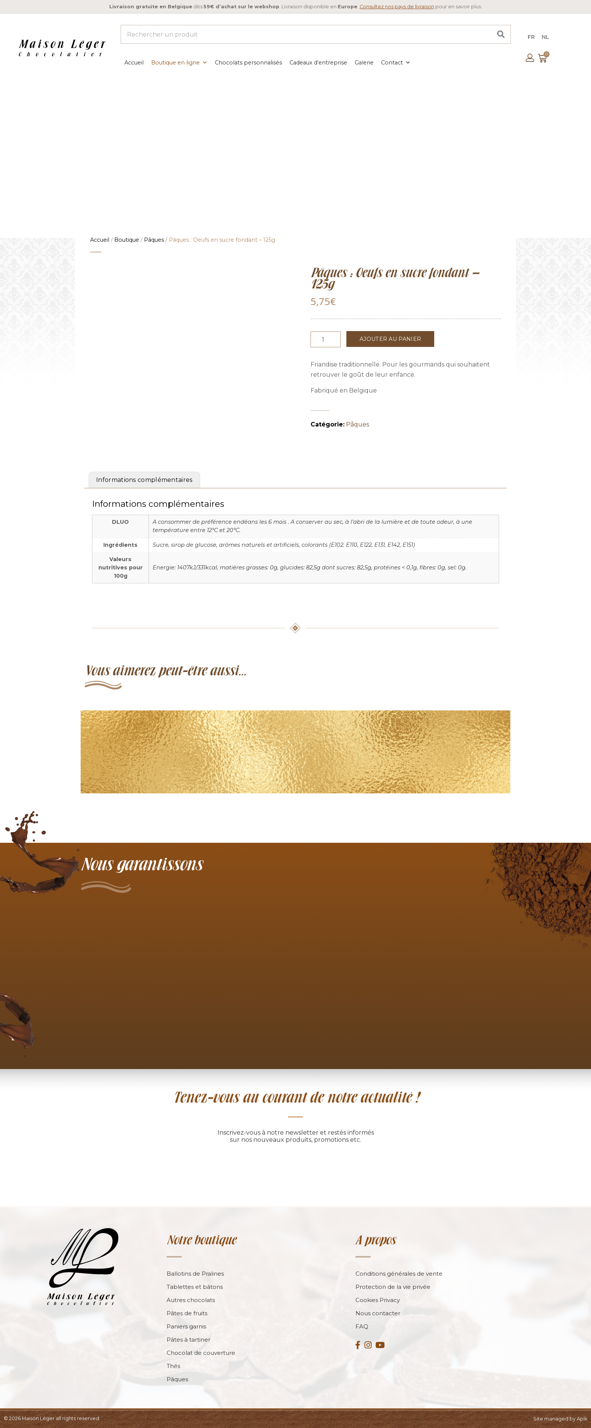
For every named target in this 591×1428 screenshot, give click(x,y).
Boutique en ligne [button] (179, 62)
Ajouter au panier (390, 339)
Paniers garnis (186, 1326)
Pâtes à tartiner (188, 1339)
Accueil (134, 62)
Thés (173, 1366)
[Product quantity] (326, 339)
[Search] (500, 34)
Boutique (126, 239)
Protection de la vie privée (392, 1287)
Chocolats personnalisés (248, 62)
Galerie (364, 62)
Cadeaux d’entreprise (318, 62)
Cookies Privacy (377, 1300)
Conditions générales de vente (398, 1273)
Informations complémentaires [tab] (144, 479)
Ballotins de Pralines (195, 1273)
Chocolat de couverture (201, 1353)
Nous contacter (377, 1313)
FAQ (361, 1326)
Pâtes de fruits (187, 1313)
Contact (395, 62)
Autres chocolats (191, 1300)
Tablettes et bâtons (195, 1287)
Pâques (154, 239)
